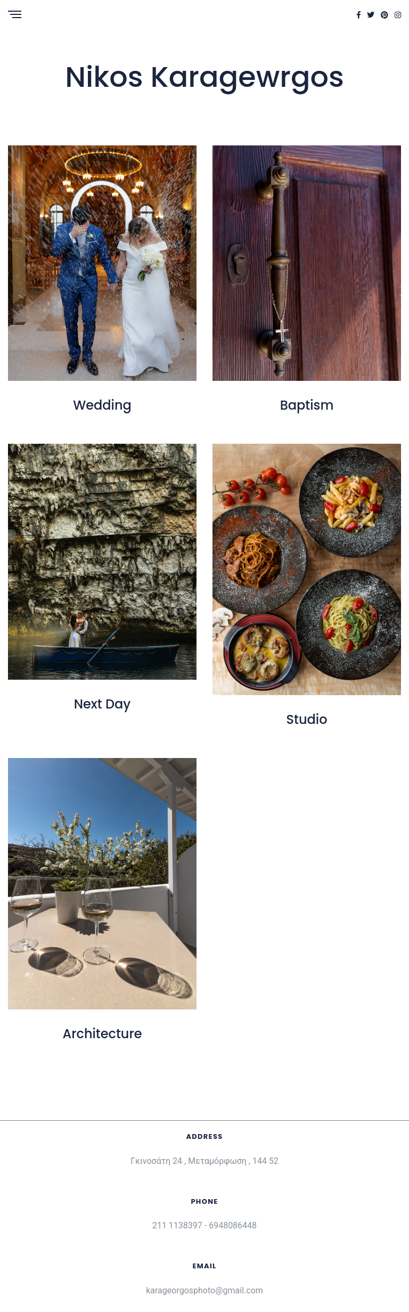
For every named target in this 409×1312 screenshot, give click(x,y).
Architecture (102, 1033)
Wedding (102, 405)
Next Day (102, 704)
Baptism (307, 405)
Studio (307, 719)
